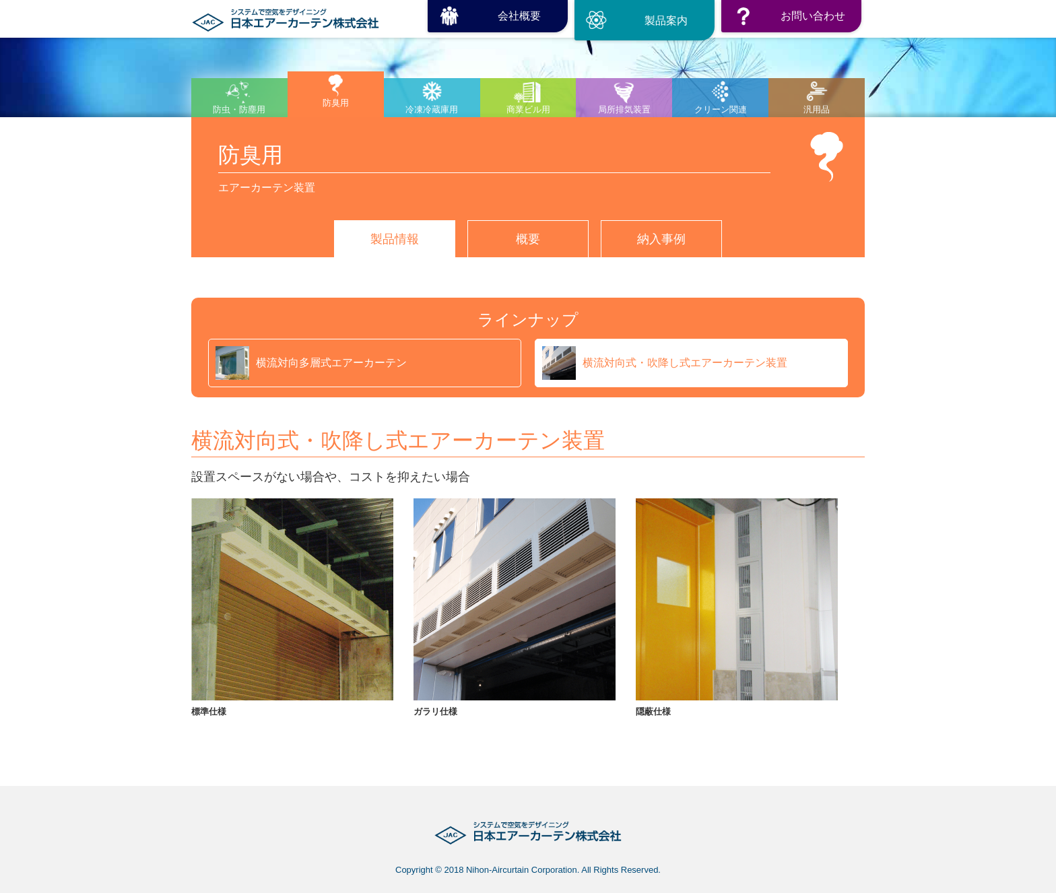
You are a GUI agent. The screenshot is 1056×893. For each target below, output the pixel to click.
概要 (528, 239)
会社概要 (519, 16)
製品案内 (666, 20)
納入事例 (661, 239)
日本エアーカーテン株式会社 (285, 16)
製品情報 (394, 239)
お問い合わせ (813, 16)
